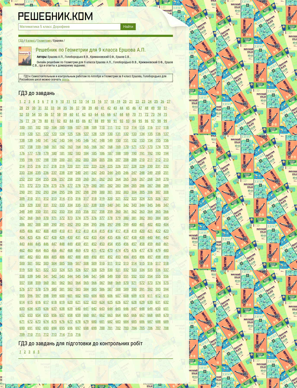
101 (30, 127)
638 (62, 309)
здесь (65, 79)
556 (166, 276)
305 (142, 192)
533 (134, 270)
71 (140, 114)
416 (110, 231)
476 (134, 250)
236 (46, 173)
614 (22, 302)
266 (134, 179)
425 (30, 237)
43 (115, 108)
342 (126, 205)
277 (70, 186)
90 (109, 121)
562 (62, 283)
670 (166, 315)
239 (70, 173)
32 (46, 108)
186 (102, 153)
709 (22, 335)
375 (86, 218)
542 (54, 276)
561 (54, 283)
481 (22, 257)
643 (102, 309)
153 (142, 140)
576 (22, 289)
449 (70, 244)
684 (126, 322)
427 (46, 237)
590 (134, 289)
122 (46, 134)
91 (115, 121)
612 (158, 296)
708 (166, 328)
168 (110, 147)
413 (86, 231)
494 (126, 257)
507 (78, 263)
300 (102, 192)
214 (22, 166)
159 (38, 147)
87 (90, 121)
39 (90, 108)
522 (46, 270)
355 (78, 212)
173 (150, 147)
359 (110, 212)
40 (96, 108)
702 (118, 328)
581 (62, 289)
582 (70, 289)
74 (159, 114)
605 (102, 296)
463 (30, 250)
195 (22, 160)
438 (134, 237)
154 (150, 140)
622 (86, 302)
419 (134, 231)
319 (102, 199)
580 (54, 289)
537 (166, 270)
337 (86, 205)
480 (166, 250)
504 (54, 263)
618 (54, 302)
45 (127, 108)
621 (78, 302)
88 (96, 121)
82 (59, 121)
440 (150, 237)
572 (142, 283)
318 (94, 199)
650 (158, 309)
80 (46, 121)
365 (158, 212)
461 (166, 244)
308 (166, 192)
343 (134, 205)
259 (78, 179)
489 (86, 257)
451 (86, 244)
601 (70, 296)
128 (94, 134)
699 (94, 328)
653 (30, 315)
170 (126, 147)
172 (142, 147)
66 (109, 114)
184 (86, 153)
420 (142, 231)
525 (70, 270)
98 (159, 121)
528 (94, 270)
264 (118, 179)
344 (142, 205)
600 (62, 296)
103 (46, 127)
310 (30, 199)
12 (74, 101)
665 (126, 315)
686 (142, 322)
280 (94, 186)
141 (46, 140)
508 (86, 263)
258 (70, 179)
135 (150, 134)
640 (78, 309)
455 (118, 244)
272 (30, 186)
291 (30, 192)
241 (86, 173)
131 (118, 134)
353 (62, 212)
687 (150, 322)
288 (158, 186)
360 (118, 212)
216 (38, 166)
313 (54, 199)
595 (22, 296)
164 (78, 147)
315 (70, 199)
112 (118, 127)
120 (30, 134)
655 (46, 315)
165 (86, 147)
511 (110, 263)
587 (110, 289)
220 (70, 166)
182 (70, 153)
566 (94, 283)
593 (158, 289)
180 (54, 153)
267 (142, 179)
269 (158, 179)
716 (78, 335)
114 (134, 127)
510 (102, 263)
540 (38, 276)
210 (142, 160)
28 (21, 108)
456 (126, 244)
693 (46, 328)
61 (77, 114)
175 (166, 147)
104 (54, 127)
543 (62, 276)
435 (110, 237)
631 (158, 302)
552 (134, 276)
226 (118, 166)
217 (46, 166)
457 (134, 244)
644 (110, 309)
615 (30, 302)
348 (22, 212)
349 (30, 212)
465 (46, 250)
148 (102, 140)
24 (150, 101)
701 (110, 328)
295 (62, 192)
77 (27, 121)
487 (70, 257)
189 (126, 153)
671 (22, 322)
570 (126, 283)
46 (134, 108)
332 (54, 205)
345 (150, 205)
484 (46, 257)
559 (38, 283)
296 (70, 192)
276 (62, 186)
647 (134, 309)
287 (150, 186)
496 (142, 257)
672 (30, 322)
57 (52, 114)
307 (158, 192)
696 (70, 328)
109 (94, 127)
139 (30, 140)
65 (102, 114)
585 (94, 289)
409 (54, 231)
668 (150, 315)
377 (102, 218)
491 (102, 257)
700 (102, 328)
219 (62, 166)
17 (106, 101)
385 (166, 218)
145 (78, 140)
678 (78, 322)
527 (86, 270)
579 (46, 289)
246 (126, 173)
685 (134, 322)
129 (102, 134)
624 (102, 302)
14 (87, 101)
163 (70, 147)
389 (46, 224)
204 (94, 160)
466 (54, 250)
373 (70, 218)
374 (78, 218)
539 (30, 276)
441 (158, 237)
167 (102, 147)
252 (22, 179)
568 (110, 283)
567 (102, 283)
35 (65, 108)
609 (134, 296)
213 (166, 160)
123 (54, 134)
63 (90, 114)
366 (166, 212)
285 (134, 186)
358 (102, 212)
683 (118, 322)
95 (140, 121)
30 (33, 108)
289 (166, 186)
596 (30, 296)
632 (166, 302)
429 (62, 237)
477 (142, 250)
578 (38, 289)
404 (166, 224)
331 (46, 205)
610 (142, 296)
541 (46, 276)
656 (54, 315)
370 (46, 218)
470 (86, 250)
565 (86, 283)
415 (102, 231)
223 (94, 166)
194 (166, 153)
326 (158, 199)
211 (150, 160)
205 (102, 160)
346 (158, 205)
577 (30, 289)
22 (137, 101)
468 (70, 250)
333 (62, 205)
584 (86, 289)
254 (38, 179)
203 (86, 160)
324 (142, 199)
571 (134, 283)
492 (110, 257)
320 (110, 199)
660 (86, 315)
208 (126, 160)
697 (78, 328)
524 (62, 270)
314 (62, 199)
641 (86, 309)
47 (140, 108)
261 (94, 179)
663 (110, 315)
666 (134, 315)
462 (22, 250)
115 (142, 127)
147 (94, 140)
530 (110, 270)
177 (30, 153)
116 (150, 127)
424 (22, 237)
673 (38, 322)
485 (54, 257)
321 (118, 199)
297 (78, 192)
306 (150, 192)
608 (126, 296)
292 (38, 192)
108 (86, 127)
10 (62, 101)
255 (46, 179)
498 (158, 257)
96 (146, 121)
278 (78, 186)
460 (158, 244)
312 (46, 199)
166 (94, 147)
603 (86, 296)
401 (142, 224)
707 (158, 328)
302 (118, 192)
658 (70, 315)
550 (118, 276)
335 (78, 205)
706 (150, 328)
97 (153, 121)
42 (109, 108)
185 (94, 153)
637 (54, 309)
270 (166, 179)
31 (40, 108)
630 (150, 302)
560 (46, 283)
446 (46, 244)
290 (22, 192)
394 (86, 224)
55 (40, 114)
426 (38, 237)
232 (166, 166)
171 (134, 147)
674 (46, 322)
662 (102, 315)
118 (166, 127)
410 (62, 231)
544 (70, 276)
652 (22, 315)
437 (126, 237)
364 (150, 212)
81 (52, 121)
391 (62, 224)
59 (65, 114)
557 (22, 283)
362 (134, 212)
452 (94, 244)
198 (46, 160)
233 (22, 173)
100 (22, 127)
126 (78, 134)
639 (70, 309)
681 (102, 322)
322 (126, 199)
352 (54, 212)
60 (71, 114)
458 (142, 244)
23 (143, 101)
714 (62, 335)
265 (126, 179)
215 (30, 166)
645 (118, 309)
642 (94, 309)
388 (38, 224)
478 (150, 250)
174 (158, 147)
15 (93, 101)
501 (30, 263)
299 (94, 192)
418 (126, 231)
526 (78, 270)
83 (65, 121)
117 (158, 127)
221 (78, 166)
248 (142, 173)
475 (126, 250)
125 (70, 134)
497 (150, 257)
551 (126, 276)
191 (142, 153)
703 (126, 328)
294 (54, 192)
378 (110, 218)
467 (62, 250)
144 (70, 140)
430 (70, 237)
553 (142, 276)
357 (94, 212)
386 (22, 224)
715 (70, 335)
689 (166, 322)
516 (150, 263)
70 (134, 114)
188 (118, 153)
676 (62, 322)
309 (22, 199)
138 (22, 140)
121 (38, 134)
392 (70, 224)
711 (38, 335)
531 (118, 270)
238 (62, 173)
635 (38, 309)
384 (158, 218)
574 (158, 283)
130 (110, 134)
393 (78, 224)
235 (38, 173)
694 (54, 328)
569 (118, 283)
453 (102, 244)
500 (22, 263)
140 (38, 140)
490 (94, 257)
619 (62, 302)
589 (126, 289)
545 (78, 276)
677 (70, 322)
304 (134, 192)
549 (110, 276)
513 (126, 263)
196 (30, 160)
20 (124, 101)
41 (102, 108)
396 (102, 224)
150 (118, 140)
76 (21, 121)
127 (86, 134)
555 (158, 276)
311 (38, 199)
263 (110, 179)
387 (30, 224)
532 (126, 270)
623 (94, 302)
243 (102, 173)
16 (99, 101)
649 (150, 309)
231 (158, 166)
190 (134, 153)
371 (54, 218)
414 (94, 231)
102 (38, 127)
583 (78, 289)
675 (54, 322)
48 (146, 108)
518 (166, 263)
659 (78, 315)
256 (54, 179)
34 (59, 108)
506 (70, 263)
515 (142, 263)
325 (150, 199)
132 (126, 134)
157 (22, 147)
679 (86, 322)
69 (127, 114)
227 (126, 166)
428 (54, 237)
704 (134, 328)
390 (54, 224)
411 (70, 231)
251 (166, 173)
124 (62, 134)
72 (146, 114)
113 (126, 127)
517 (158, 263)
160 (46, 147)
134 (142, 134)
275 (54, 186)
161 (54, 147)
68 (121, 114)
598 (46, 296)
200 (62, 160)
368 (30, 218)
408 (46, 231)
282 (110, 186)
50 (159, 108)
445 (38, 244)
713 (54, 335)
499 (166, 257)
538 (22, 276)
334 (70, 205)
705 (142, 328)
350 (38, 212)
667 (142, 315)
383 (150, 218)
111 (110, 127)
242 (94, 173)
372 (62, 218)
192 (150, 153)
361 (126, 212)
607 (118, 296)
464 (38, 250)
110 (102, 127)
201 (70, 160)
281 (102, 186)
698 (86, 328)
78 (33, 121)
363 (142, 212)
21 (131, 101)
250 (158, 173)
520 (30, 270)
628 (134, 302)
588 (118, 289)
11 (68, 101)
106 (70, 127)
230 (150, 166)
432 (86, 237)
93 (127, 121)
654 (38, 315)
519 (22, 270)
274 (46, 186)
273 (38, 186)
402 (150, 224)
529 (102, 270)
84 (71, 121)
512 (118, 263)
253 (30, 179)
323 (134, 199)
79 (40, 121)
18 (112, 101)
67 (115, 114)
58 (59, 114)
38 (84, 108)
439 (142, 237)
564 (78, 283)
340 (110, 205)
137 (166, 134)
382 (142, 218)
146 (86, 140)
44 (121, 108)
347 (166, 205)
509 (94, 263)
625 (110, 302)
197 (38, 160)
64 (96, 114)
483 (38, 257)
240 (78, 173)
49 (153, 108)
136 (158, 134)
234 (30, 173)
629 (142, 302)
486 (62, 257)
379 (118, 218)
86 (84, 121)
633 (22, 309)
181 (62, 153)
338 (94, 205)
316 (78, 199)
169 (118, 147)
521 (38, 270)
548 (102, 276)
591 (142, 289)
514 (134, 263)
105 (62, 127)
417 (118, 231)
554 (150, 276)
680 (94, 322)
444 (30, 244)
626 (118, 302)
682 (110, 322)
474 (118, 250)
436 (118, 237)
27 (168, 101)
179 (46, 153)
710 (30, 335)
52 (21, 114)
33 (52, 108)
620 (70, 302)
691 (30, 328)
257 (62, 179)
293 (46, 192)
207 (118, 160)
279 (86, 186)
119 (22, 134)
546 (86, 276)
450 (78, 244)
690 (22, 328)
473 (110, 250)
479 (158, 250)
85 (77, 121)
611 (150, 296)
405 (22, 231)
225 (110, 166)
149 (110, 140)
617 (46, 302)
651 (166, 309)
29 (27, 108)
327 (166, 199)
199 (54, 160)
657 (62, 315)
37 (77, 108)
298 (86, 192)
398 (118, 224)
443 (22, 244)
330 (38, 205)
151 (126, 140)
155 (158, 140)
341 (118, 205)
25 (156, 101)
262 (102, 179)
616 (38, 302)
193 (158, 153)
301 (110, 192)
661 (94, 315)
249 (150, 173)
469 (78, 250)
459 (150, 244)
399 (126, 224)
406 (30, 231)
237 (54, 173)
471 (94, 250)
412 (78, 231)
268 (150, 179)
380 (126, 218)
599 (54, 296)
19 (118, 101)
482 (30, 257)
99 (165, 121)
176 (22, 153)
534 (142, 270)
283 (118, 186)
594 (166, 289)
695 (62, 328)
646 (126, 309)
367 (22, 218)
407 (38, 231)
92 (121, 121)
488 (78, 257)
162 (62, 147)
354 (70, 212)
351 (46, 212)
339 (102, 205)
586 (102, 289)
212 (158, 160)
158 (30, 147)
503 (46, 263)
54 (33, 114)
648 (142, 309)
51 (165, 108)
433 (94, 237)
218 (54, 166)
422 (158, 231)
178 (38, 153)
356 (86, 212)
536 (158, 270)
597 (38, 296)
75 (165, 114)
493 (118, 257)
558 (30, 283)
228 (134, 166)
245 (118, 173)
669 (158, 315)
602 (78, 296)
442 (166, 237)
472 (102, 250)
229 (142, 166)
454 (110, 244)
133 (134, 134)
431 (78, 237)
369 (38, 218)
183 (78, 153)
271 (22, 186)
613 (166, 296)
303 (126, 192)
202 (78, 160)
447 (54, 244)
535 (150, 270)
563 (70, 283)
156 (166, 140)
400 (134, 224)
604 (94, 296)
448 (62, 244)
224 (102, 166)
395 (94, 224)
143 (62, 140)
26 (162, 101)
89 (102, 121)
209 (134, 160)
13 (81, 101)
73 (153, 114)
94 (134, 121)
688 (158, 322)
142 (54, 140)
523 (54, 270)
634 (30, 309)
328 (22, 205)
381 (134, 218)
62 (84, 114)
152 (134, 140)
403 (158, 224)
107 (78, 127)
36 (71, 108)
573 (150, 283)
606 (110, 296)
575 (166, 283)
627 (126, 302)
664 (118, 315)
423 (166, 231)
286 (142, 186)
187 (110, 153)
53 (27, 114)
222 (86, 166)
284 (126, 186)
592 (150, 289)
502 (38, 263)
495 (134, 257)
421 (150, 231)
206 (110, 160)
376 (94, 218)
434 (102, 237)
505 (62, 263)
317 (86, 199)
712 (46, 335)
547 (94, 276)
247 (134, 173)
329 (30, 205)
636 (46, 309)
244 (110, 173)
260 (86, 179)
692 (38, 328)
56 (46, 114)
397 (110, 224)
